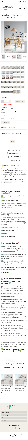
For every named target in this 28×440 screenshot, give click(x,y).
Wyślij (12, 141)
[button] (25, 2)
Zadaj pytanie (5, 122)
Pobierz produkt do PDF (8, 127)
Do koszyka (20, 101)
